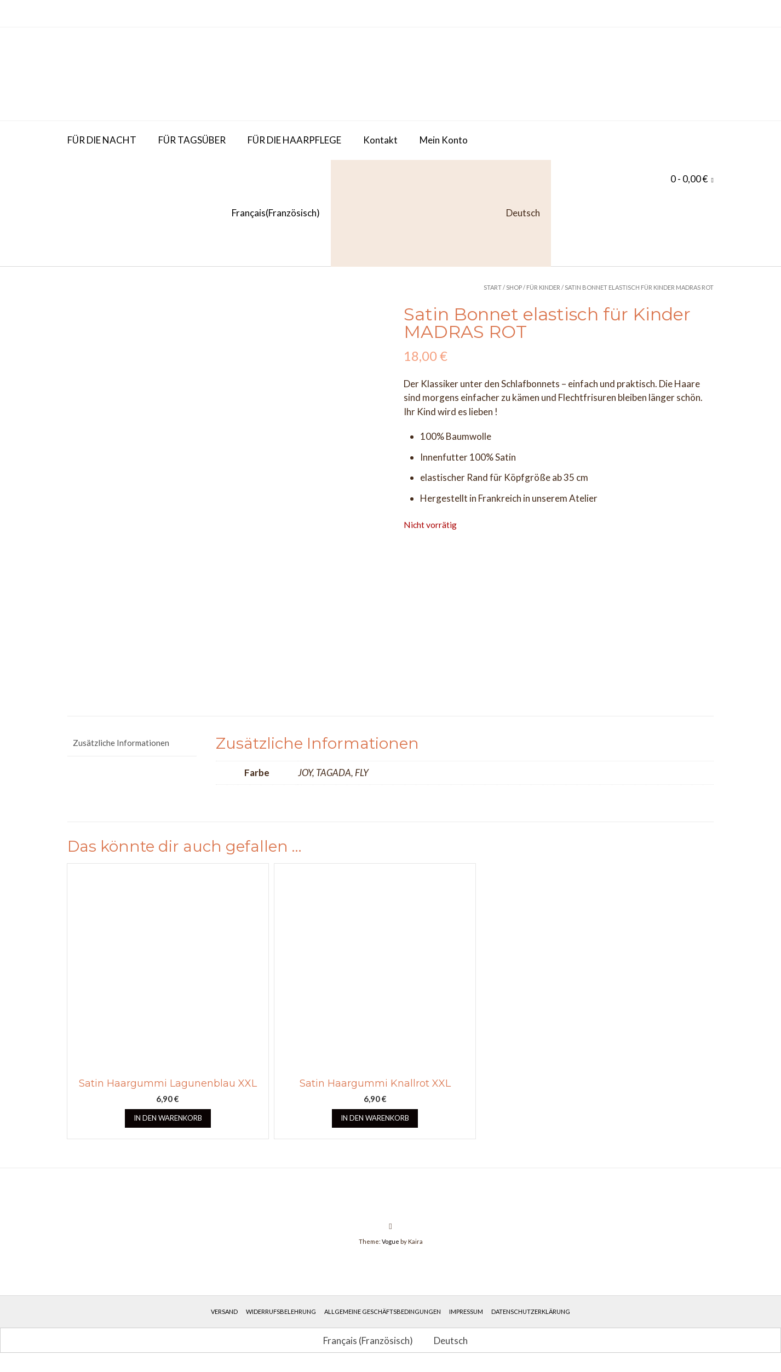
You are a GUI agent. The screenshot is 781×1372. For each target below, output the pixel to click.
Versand (224, 1314)
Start (493, 287)
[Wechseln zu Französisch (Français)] (193, 213)
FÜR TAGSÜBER (192, 140)
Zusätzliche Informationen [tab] (121, 745)
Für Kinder (543, 287)
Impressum (466, 1314)
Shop (514, 287)
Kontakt (380, 140)
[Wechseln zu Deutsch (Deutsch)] (445, 1343)
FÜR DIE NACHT (101, 140)
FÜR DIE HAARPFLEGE (294, 140)
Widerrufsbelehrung (281, 1314)
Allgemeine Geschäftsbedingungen (382, 1314)
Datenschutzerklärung (530, 1314)
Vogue (390, 1244)
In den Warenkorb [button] (168, 1120)
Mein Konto (444, 140)
